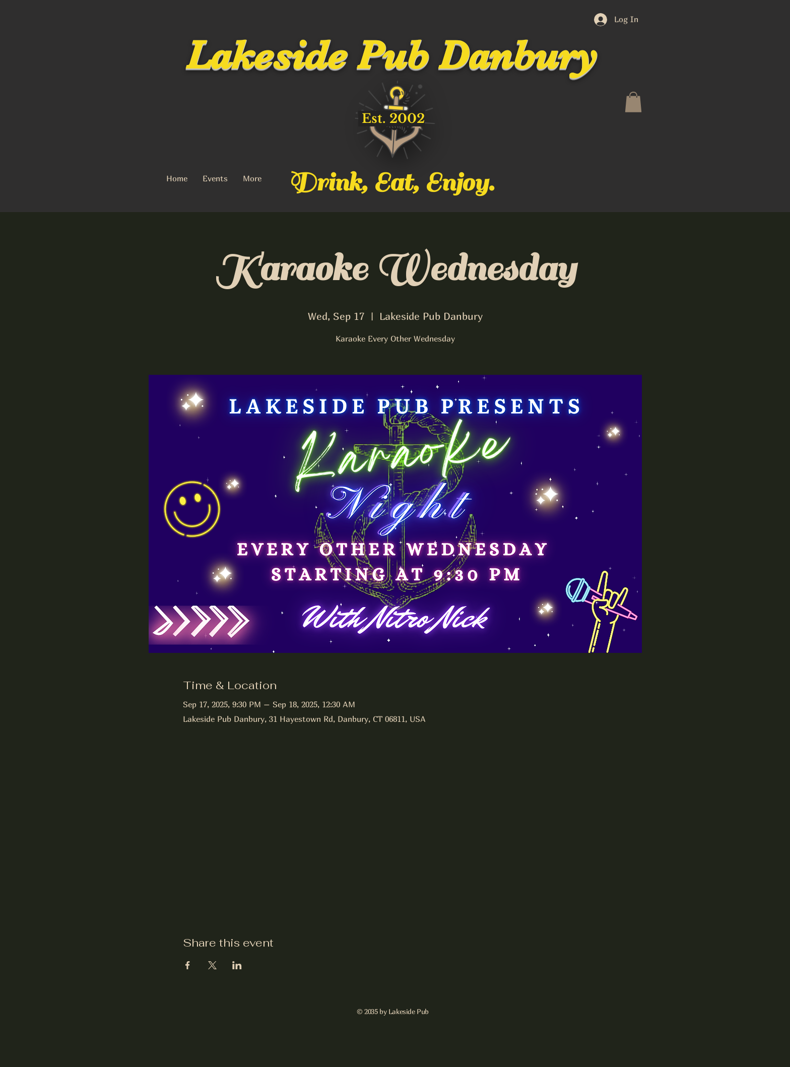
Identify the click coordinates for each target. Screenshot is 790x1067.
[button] (633, 102)
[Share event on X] (212, 965)
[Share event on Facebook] (187, 965)
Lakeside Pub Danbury (391, 55)
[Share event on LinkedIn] (237, 965)
